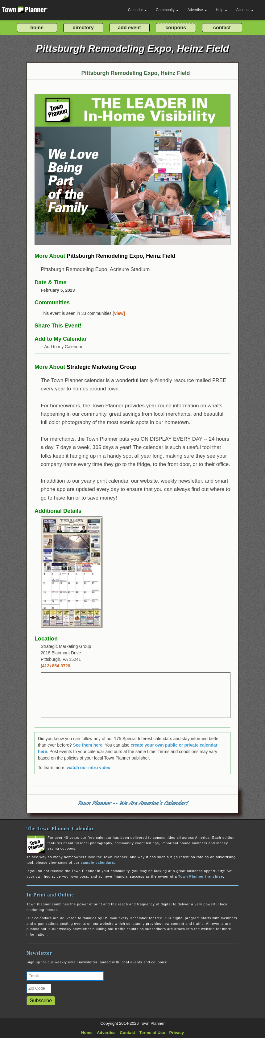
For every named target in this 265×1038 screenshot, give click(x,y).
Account (245, 10)
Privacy (176, 1032)
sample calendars (97, 862)
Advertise (197, 10)
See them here (88, 745)
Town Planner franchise (200, 876)
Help (221, 10)
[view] (119, 313)
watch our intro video (88, 767)
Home (87, 1032)
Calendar (137, 10)
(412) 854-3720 (55, 665)
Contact (127, 1032)
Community (167, 10)
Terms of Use (152, 1032)
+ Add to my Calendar (61, 346)
